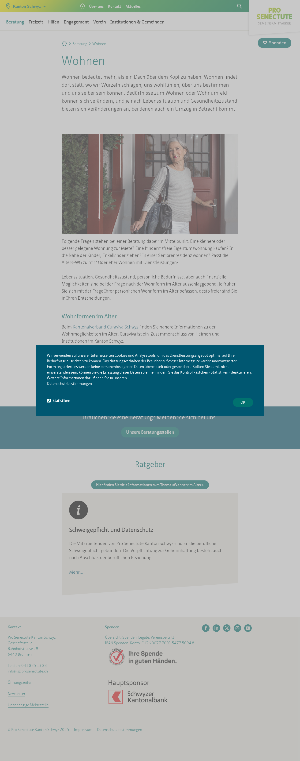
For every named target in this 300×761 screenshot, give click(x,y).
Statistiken (58, 400)
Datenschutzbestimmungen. (70, 383)
